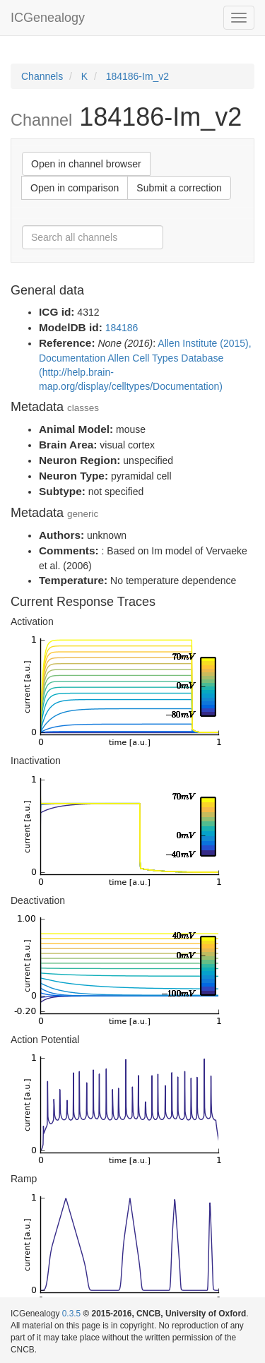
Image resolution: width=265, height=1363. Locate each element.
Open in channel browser (86, 163)
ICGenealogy (48, 18)
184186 (122, 327)
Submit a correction (179, 188)
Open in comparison (74, 188)
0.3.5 (71, 1314)
